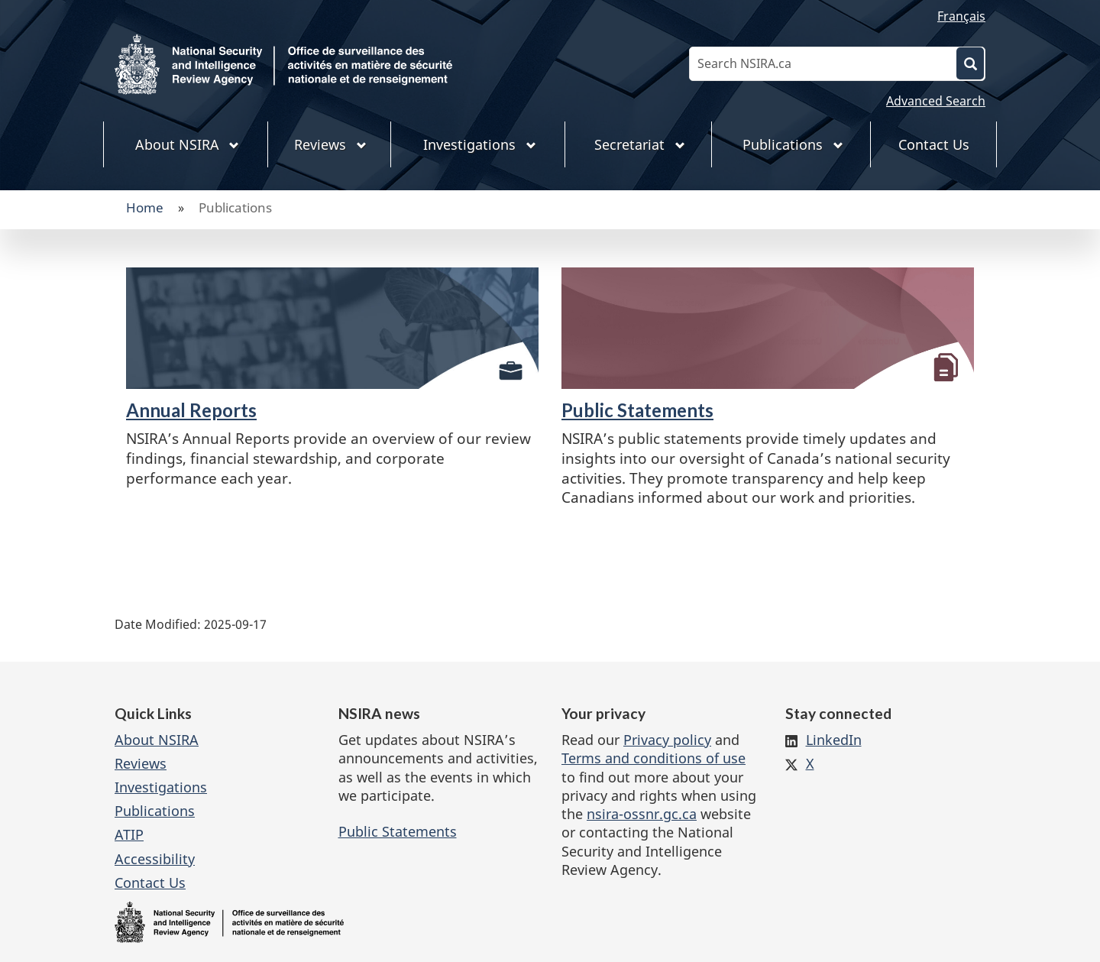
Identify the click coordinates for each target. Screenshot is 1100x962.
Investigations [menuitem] (479, 144)
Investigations (161, 787)
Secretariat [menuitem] (639, 144)
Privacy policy (667, 739)
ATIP (129, 834)
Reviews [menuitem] (330, 144)
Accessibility (155, 859)
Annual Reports (191, 410)
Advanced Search (935, 100)
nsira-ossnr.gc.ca (642, 814)
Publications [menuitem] (792, 144)
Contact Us (150, 882)
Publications (155, 811)
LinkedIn (834, 739)
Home (144, 207)
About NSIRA (157, 739)
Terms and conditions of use (653, 758)
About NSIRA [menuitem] (187, 144)
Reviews (141, 763)
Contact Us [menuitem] (933, 144)
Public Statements (637, 410)
